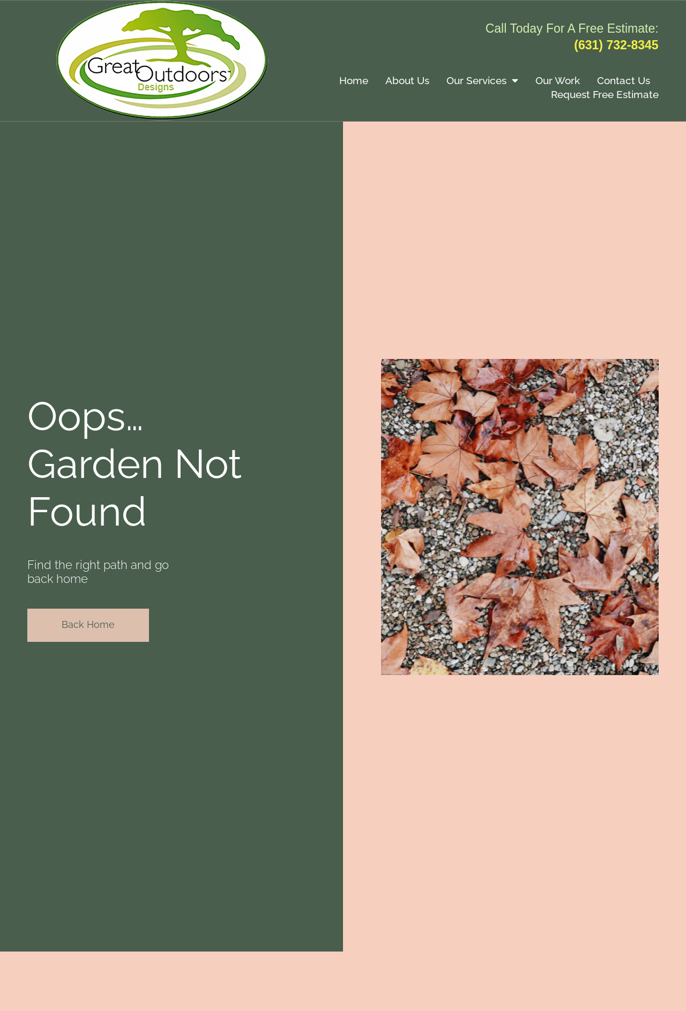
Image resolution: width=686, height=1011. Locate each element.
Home (353, 80)
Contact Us (623, 80)
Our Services (482, 80)
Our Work (557, 80)
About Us (407, 80)
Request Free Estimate (605, 94)
